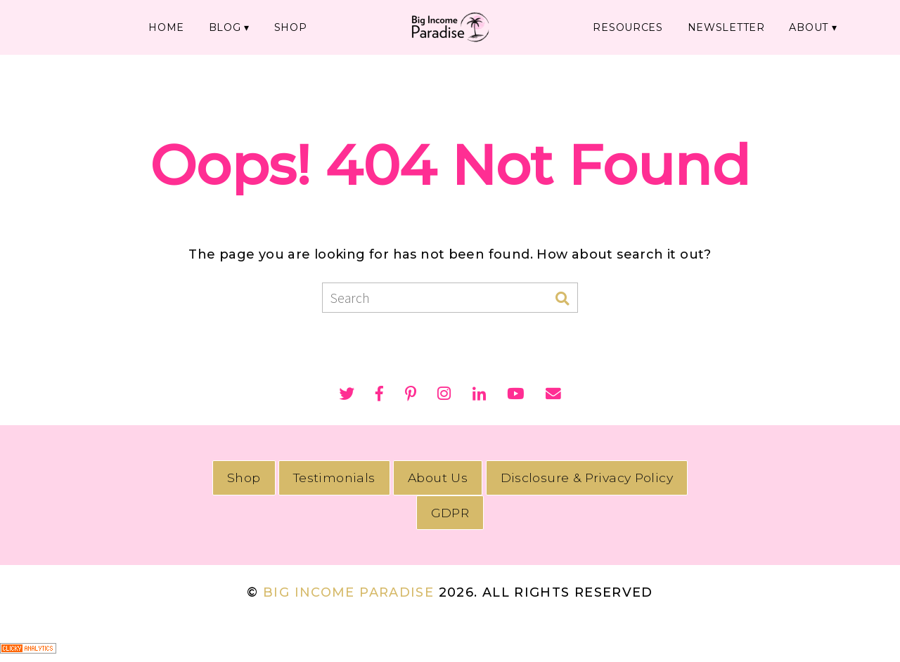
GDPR (450, 512)
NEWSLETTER (718, 26)
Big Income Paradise (348, 592)
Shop (244, 477)
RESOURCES (623, 26)
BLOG (229, 26)
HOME (172, 26)
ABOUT (797, 26)
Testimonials (334, 477)
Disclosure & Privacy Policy (587, 477)
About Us (438, 477)
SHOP (294, 26)
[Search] (562, 299)
